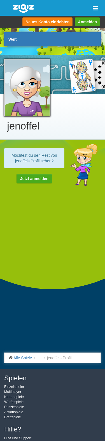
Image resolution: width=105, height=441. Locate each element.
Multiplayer (12, 392)
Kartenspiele (14, 397)
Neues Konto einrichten (47, 22)
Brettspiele (12, 417)
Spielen (15, 378)
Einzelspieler (14, 387)
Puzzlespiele (14, 407)
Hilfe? (12, 429)
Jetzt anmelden (34, 178)
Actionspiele (13, 412)
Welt (12, 39)
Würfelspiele (14, 402)
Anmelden (87, 22)
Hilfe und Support (17, 438)
